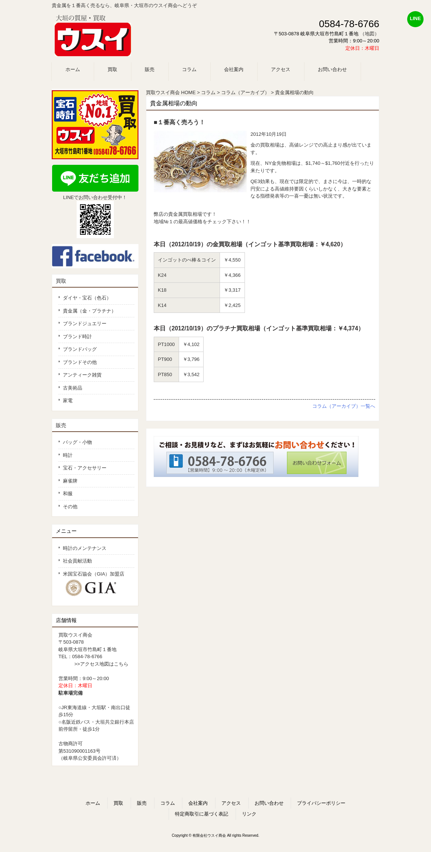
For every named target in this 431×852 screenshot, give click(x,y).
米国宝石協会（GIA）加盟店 (96, 584)
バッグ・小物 (77, 442)
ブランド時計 (77, 336)
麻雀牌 (70, 481)
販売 (61, 425)
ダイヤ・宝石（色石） (87, 298)
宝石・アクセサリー (84, 468)
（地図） (369, 33)
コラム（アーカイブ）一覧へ (343, 406)
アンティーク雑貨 (82, 375)
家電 (68, 400)
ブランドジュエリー (84, 323)
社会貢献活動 (77, 561)
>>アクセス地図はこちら (101, 664)
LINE (415, 18)
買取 (61, 281)
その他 (70, 506)
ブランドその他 (80, 362)
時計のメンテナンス (84, 548)
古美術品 (72, 388)
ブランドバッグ (80, 349)
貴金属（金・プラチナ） (89, 311)
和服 (68, 493)
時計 (68, 455)
